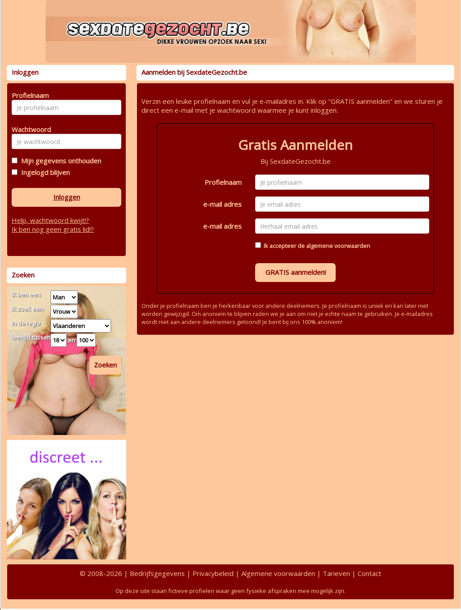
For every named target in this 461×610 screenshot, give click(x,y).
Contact (369, 573)
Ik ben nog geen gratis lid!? (53, 229)
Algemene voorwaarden (278, 573)
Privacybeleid (213, 573)
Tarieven (336, 573)
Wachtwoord (29, 129)
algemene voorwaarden (338, 246)
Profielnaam (223, 182)
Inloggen (66, 196)
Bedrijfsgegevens (157, 573)
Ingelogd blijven (43, 172)
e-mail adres (222, 204)
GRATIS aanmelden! (295, 272)
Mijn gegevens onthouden (59, 160)
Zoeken (105, 364)
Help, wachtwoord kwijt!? (50, 220)
